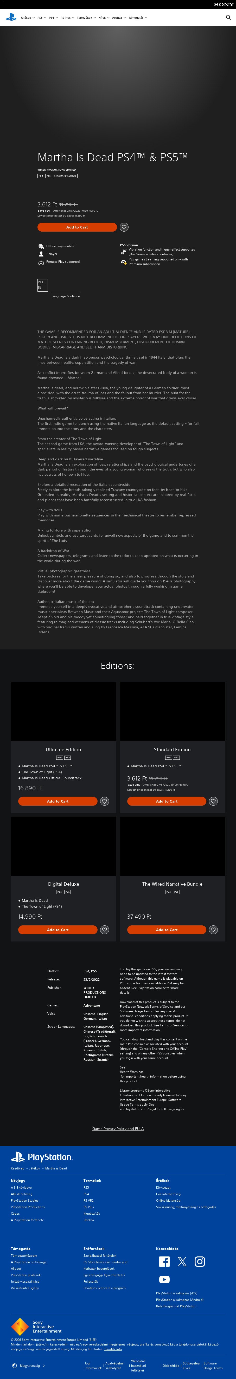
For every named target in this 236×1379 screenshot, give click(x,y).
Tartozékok (84, 18)
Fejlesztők (91, 1281)
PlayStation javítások (26, 1275)
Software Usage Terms (213, 1365)
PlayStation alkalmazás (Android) (179, 1299)
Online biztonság (168, 1200)
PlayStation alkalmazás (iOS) (176, 1293)
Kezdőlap (17, 1168)
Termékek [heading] (92, 1180)
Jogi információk (93, 1365)
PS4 (51, 18)
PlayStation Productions (28, 1207)
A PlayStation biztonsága (29, 1262)
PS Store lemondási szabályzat (105, 1262)
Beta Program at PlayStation (176, 1306)
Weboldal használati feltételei (138, 1366)
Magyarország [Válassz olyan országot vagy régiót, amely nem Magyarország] (28, 1365)
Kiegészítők (92, 1213)
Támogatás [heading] (20, 1248)
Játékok (26, 18)
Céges (15, 1213)
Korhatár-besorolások (99, 1268)
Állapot (16, 1268)
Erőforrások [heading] (94, 1248)
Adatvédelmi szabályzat (114, 1365)
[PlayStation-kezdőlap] (11, 18)
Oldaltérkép (171, 1365)
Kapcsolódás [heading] (167, 1248)
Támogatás (136, 18)
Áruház (117, 18)
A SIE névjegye (21, 1187)
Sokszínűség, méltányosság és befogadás (186, 1207)
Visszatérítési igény (25, 1288)
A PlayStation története (27, 1220)
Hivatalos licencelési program (105, 1288)
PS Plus (66, 18)
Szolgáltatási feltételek (100, 1255)
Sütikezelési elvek (191, 1365)
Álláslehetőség (21, 1194)
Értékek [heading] (162, 1180)
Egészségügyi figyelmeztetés (104, 1275)
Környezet (163, 1187)
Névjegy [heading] (18, 1180)
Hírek (102, 18)
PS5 (39, 18)
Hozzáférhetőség (168, 1194)
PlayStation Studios (25, 1200)
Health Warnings (132, 1072)
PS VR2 (88, 1200)
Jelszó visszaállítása (25, 1281)
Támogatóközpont (24, 1255)
